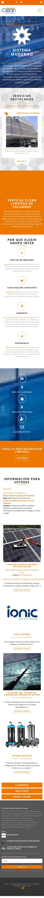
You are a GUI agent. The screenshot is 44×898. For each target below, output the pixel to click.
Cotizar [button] (22, 458)
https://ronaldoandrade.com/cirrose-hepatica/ (18, 501)
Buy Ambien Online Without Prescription (22, 106)
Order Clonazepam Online (14, 347)
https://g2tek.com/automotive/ (22, 25)
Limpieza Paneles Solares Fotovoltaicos (22, 566)
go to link (22, 59)
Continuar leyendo (22, 590)
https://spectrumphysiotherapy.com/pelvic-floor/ (22, 571)
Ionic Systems (22, 634)
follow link (7, 489)
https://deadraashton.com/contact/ (17, 211)
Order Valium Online (11, 149)
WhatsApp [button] (22, 790)
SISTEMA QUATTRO (22, 756)
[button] (18, 161)
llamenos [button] (22, 785)
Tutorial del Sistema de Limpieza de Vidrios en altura (22, 694)
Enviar (22, 867)
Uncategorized (26, 575)
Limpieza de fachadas (28, 113)
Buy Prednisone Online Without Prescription (19, 317)
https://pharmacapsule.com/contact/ (18, 495)
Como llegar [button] (22, 796)
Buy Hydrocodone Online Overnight (17, 63)
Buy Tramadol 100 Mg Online (14, 493)
